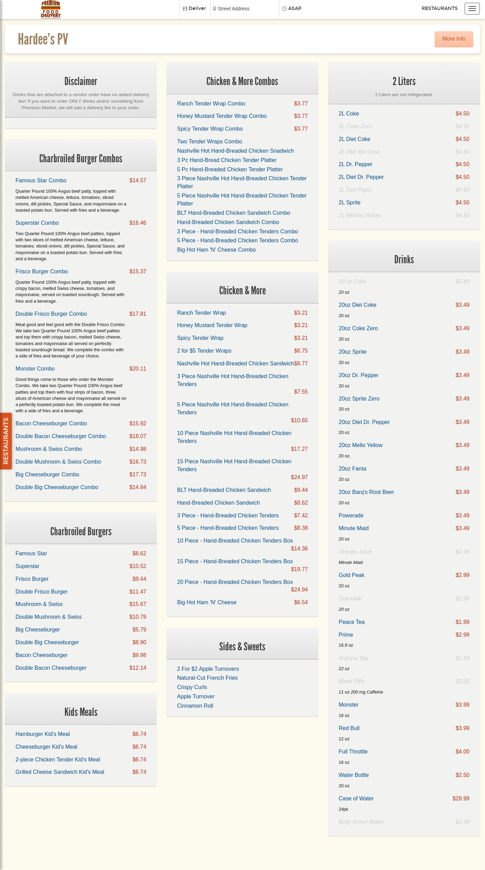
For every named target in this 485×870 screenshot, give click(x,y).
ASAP (295, 8)
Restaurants (440, 8)
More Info (454, 39)
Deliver (197, 8)
